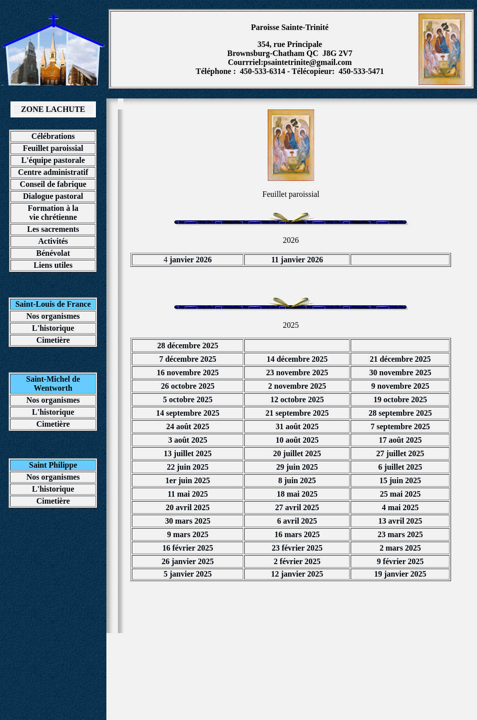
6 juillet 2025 (400, 467)
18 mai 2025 (297, 494)
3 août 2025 (187, 440)
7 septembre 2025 (400, 426)
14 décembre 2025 (297, 359)
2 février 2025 (297, 561)
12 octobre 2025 (297, 399)
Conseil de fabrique (53, 184)
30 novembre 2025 (400, 372)
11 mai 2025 (187, 494)
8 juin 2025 (297, 480)
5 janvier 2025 (188, 574)
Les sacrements (53, 229)
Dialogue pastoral (53, 196)
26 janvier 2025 (188, 561)
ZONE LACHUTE (53, 109)
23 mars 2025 (400, 534)
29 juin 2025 (297, 467)
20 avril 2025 (188, 507)
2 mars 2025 (400, 548)
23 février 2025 (297, 548)
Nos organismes (53, 316)
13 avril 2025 (400, 521)
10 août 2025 (297, 440)
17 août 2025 (400, 440)
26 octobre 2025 (187, 386)
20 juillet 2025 (297, 453)
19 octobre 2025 (400, 399)
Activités (53, 241)
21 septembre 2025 (297, 413)
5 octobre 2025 (187, 399)
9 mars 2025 (188, 534)
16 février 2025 (187, 548)
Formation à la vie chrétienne (53, 212)
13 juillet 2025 (188, 453)
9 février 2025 (400, 561)
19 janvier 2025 (400, 574)
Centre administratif (53, 172)
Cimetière (53, 340)
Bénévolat (53, 253)
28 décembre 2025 (187, 345)
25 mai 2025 (400, 494)
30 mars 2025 (188, 521)
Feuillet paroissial (53, 148)
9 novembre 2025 (400, 386)
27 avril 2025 (297, 507)
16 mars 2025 (297, 534)
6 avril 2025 (297, 521)
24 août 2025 (187, 426)
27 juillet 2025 (400, 453)
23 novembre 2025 (297, 372)
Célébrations (53, 136)
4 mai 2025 (400, 507)
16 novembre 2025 (188, 372)
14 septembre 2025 (187, 413)
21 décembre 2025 (400, 359)
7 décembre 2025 (187, 359)
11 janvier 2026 (297, 259)
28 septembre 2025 (400, 413)
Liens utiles (52, 265)
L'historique (53, 328)
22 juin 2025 (188, 467)
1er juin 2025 (187, 480)
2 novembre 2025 (297, 386)
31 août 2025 (297, 426)
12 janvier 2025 (297, 574)
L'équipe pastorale (53, 160)
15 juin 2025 (401, 480)
